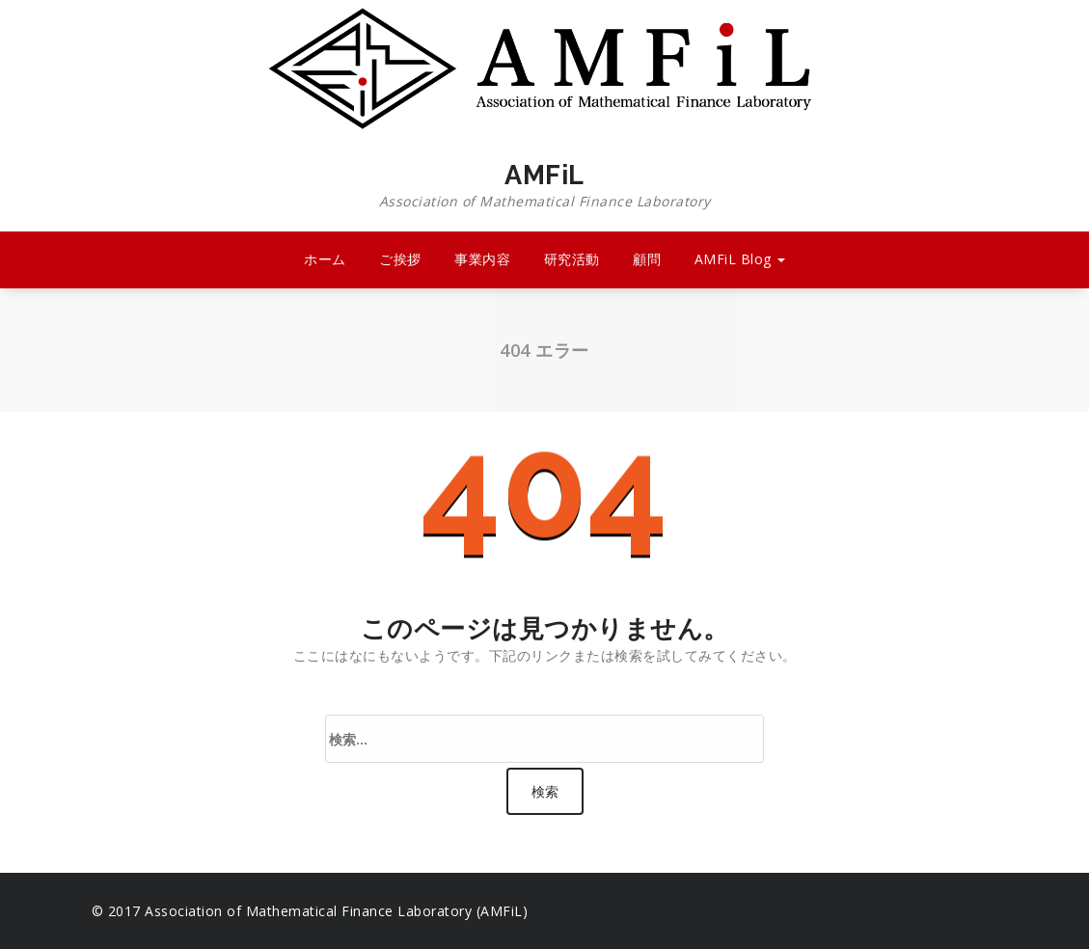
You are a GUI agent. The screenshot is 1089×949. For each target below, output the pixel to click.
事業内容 (482, 259)
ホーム (325, 259)
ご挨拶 (400, 259)
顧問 (647, 259)
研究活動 (572, 259)
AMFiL (545, 186)
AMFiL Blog (740, 259)
